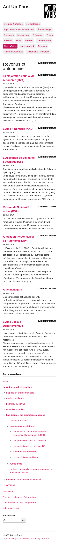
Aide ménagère (12, 289)
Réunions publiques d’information (19, 497)
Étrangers (9, 35)
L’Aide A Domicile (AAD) (18, 128)
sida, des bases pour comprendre (19, 502)
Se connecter (22, 538)
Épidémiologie (44, 29)
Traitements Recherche (38, 51)
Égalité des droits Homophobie (19, 29)
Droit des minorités (15, 409)
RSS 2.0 (44, 538)
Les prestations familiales (25, 457)
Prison (49, 35)
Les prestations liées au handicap (29, 440)
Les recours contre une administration (24, 479)
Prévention (37, 35)
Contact (35, 538)
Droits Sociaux (33, 24)
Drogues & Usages (13, 24)
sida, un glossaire (11, 508)
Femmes (42, 46)
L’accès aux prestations (22, 426)
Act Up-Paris (16, 6)
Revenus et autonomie (24, 451)
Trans (18, 40)
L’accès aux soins (18, 420)
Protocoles (8, 491)
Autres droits (16, 463)
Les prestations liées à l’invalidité (29, 446)
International (23, 35)
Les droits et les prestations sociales (25, 415)
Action (6, 381)
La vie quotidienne (15, 398)
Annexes (10, 485)
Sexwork (8, 40)
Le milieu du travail (15, 404)
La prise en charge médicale (20, 392)
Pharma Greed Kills (13, 51)
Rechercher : (9, 515)
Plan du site (8, 538)
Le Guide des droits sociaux (17, 387)
